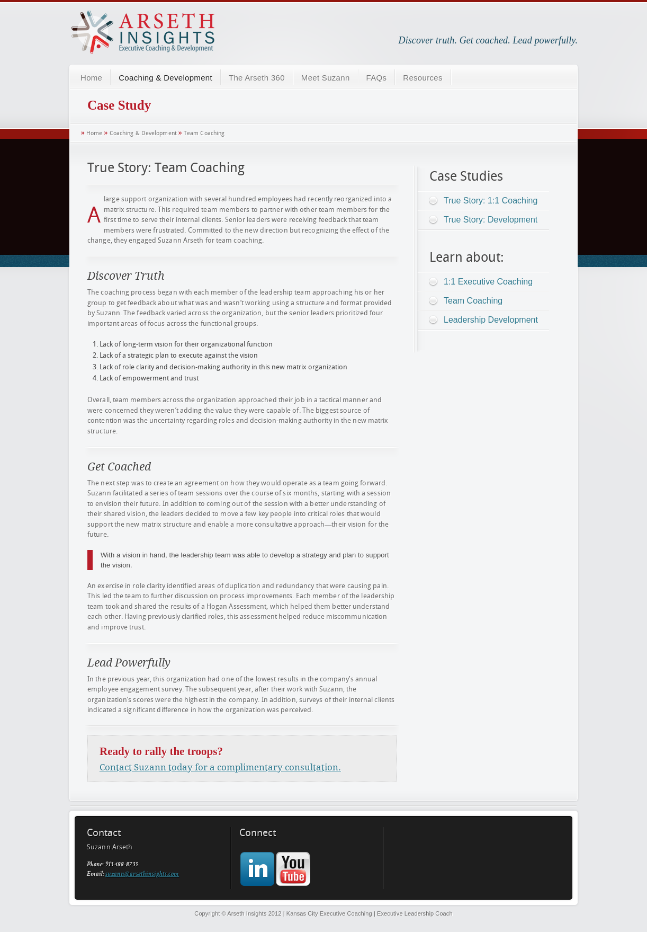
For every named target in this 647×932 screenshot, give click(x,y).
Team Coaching (204, 133)
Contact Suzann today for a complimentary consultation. (220, 767)
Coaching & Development (165, 77)
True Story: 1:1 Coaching (490, 200)
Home (91, 77)
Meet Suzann (325, 77)
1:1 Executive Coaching (488, 281)
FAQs (376, 77)
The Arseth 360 (257, 77)
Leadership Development (491, 319)
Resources (422, 77)
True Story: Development (490, 219)
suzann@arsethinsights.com (142, 874)
